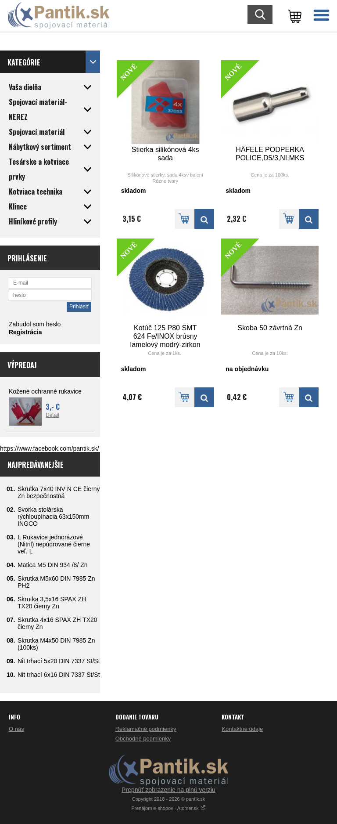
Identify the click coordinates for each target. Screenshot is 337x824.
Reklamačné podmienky (145, 729)
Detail (52, 415)
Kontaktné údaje (242, 729)
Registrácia (25, 332)
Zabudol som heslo (35, 324)
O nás (16, 729)
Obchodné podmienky (143, 738)
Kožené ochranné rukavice (45, 391)
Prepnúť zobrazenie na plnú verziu (168, 789)
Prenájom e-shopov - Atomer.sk (168, 808)
